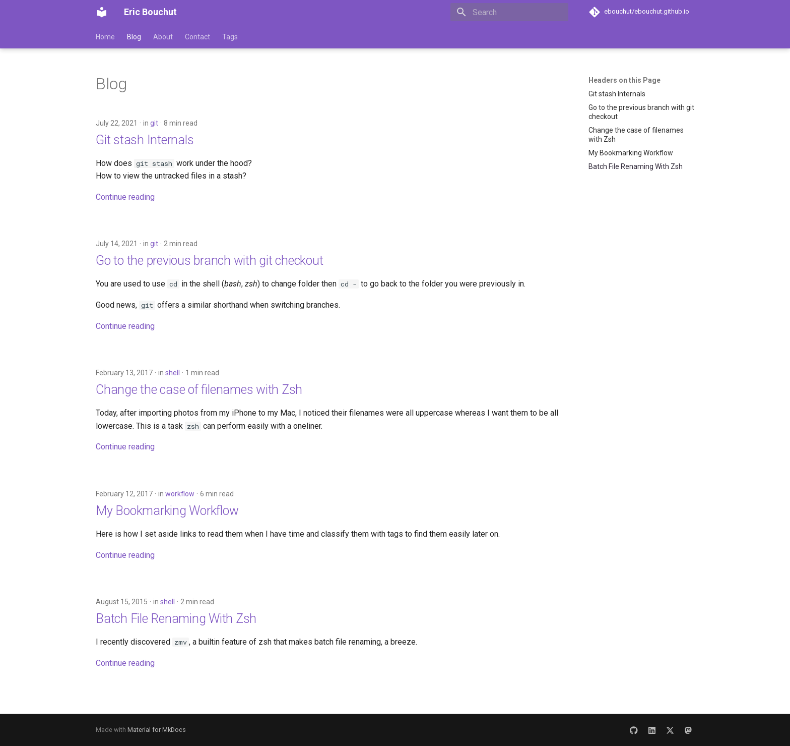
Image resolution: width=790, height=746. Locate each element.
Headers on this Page (624, 80)
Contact (197, 37)
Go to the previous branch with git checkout (209, 260)
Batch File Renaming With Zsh (176, 618)
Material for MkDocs (156, 729)
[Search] (509, 12)
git (154, 123)
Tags (230, 37)
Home (105, 37)
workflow (179, 494)
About (163, 37)
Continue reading (125, 197)
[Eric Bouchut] (102, 12)
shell (172, 373)
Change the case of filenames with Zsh (199, 389)
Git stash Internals (144, 140)
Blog (134, 37)
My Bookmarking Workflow (167, 510)
